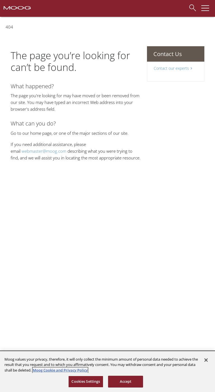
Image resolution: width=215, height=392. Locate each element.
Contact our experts (173, 68)
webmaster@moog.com (44, 151)
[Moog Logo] (17, 7)
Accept (126, 381)
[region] (107, 371)
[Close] (206, 360)
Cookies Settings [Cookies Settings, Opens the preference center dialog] (85, 381)
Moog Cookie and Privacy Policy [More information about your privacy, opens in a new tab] (60, 370)
